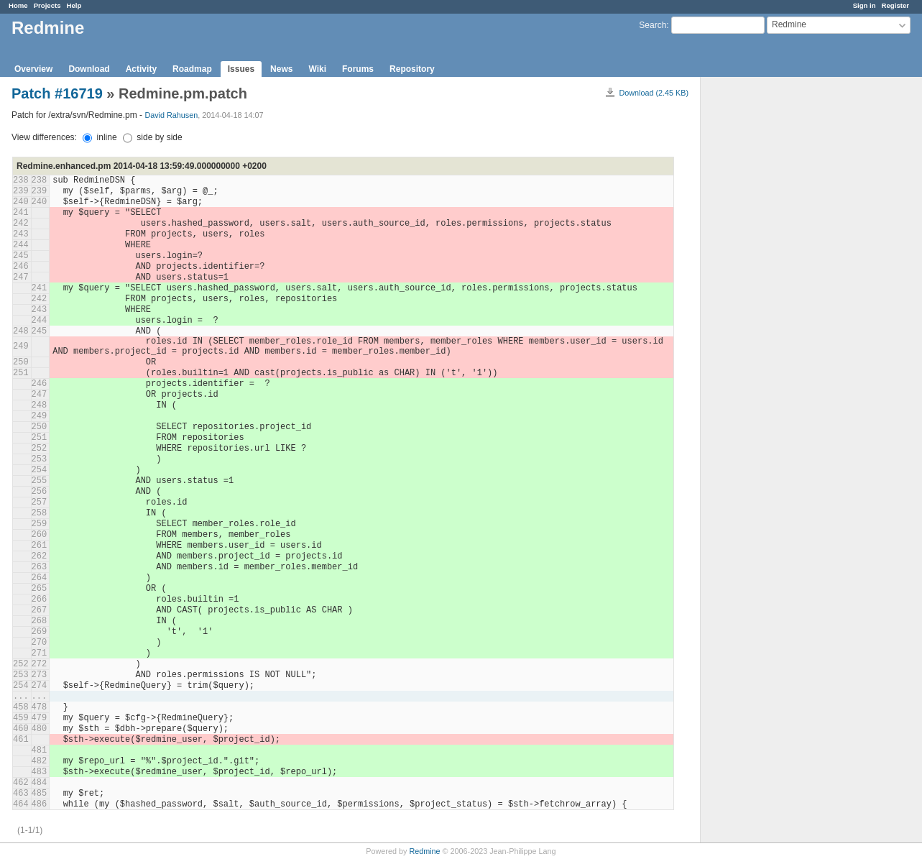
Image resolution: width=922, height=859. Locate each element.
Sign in (864, 5)
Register (895, 5)
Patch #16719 (57, 93)
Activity (141, 69)
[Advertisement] (772, 302)
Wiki (317, 69)
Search (652, 25)
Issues (241, 69)
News (281, 69)
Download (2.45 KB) (653, 92)
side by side (153, 137)
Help (74, 5)
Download (88, 69)
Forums (358, 69)
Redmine (424, 851)
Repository (412, 69)
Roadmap (192, 69)
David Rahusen (171, 115)
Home (18, 5)
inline (99, 137)
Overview (33, 69)
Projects (47, 5)
